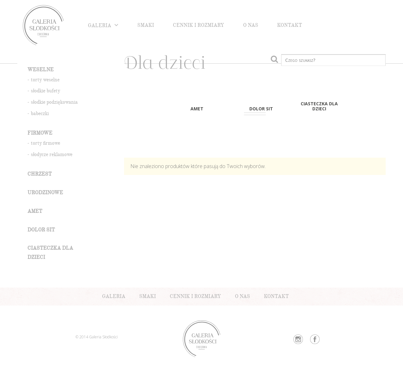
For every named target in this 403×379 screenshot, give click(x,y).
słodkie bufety (45, 92)
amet (34, 212)
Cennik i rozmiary (198, 26)
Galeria (99, 26)
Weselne (40, 70)
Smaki (145, 26)
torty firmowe (45, 144)
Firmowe (39, 134)
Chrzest (39, 175)
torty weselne (45, 81)
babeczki (40, 114)
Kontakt (289, 26)
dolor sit (41, 231)
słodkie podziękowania (54, 103)
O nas (250, 26)
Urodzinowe (45, 193)
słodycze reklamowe (51, 155)
